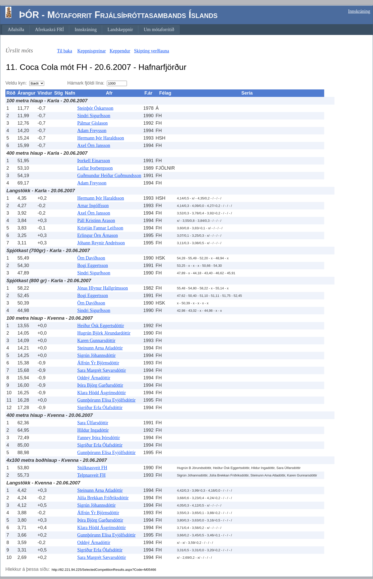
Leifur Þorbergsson (95, 168)
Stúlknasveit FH (92, 467)
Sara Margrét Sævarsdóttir (101, 370)
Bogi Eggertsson (92, 265)
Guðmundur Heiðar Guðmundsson (109, 175)
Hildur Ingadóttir (93, 430)
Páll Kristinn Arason (96, 220)
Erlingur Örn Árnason (97, 235)
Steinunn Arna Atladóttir (100, 348)
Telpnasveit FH (91, 475)
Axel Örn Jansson (93, 145)
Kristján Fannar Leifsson (100, 228)
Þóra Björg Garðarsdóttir (100, 385)
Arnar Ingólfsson (93, 205)
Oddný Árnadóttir (93, 377)
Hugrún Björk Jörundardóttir (103, 333)
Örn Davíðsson (91, 258)
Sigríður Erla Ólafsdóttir (100, 407)
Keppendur (120, 50)
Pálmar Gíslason (92, 123)
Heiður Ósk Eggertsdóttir (100, 325)
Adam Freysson (92, 130)
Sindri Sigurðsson (93, 115)
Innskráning (359, 11)
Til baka (64, 50)
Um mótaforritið (159, 29)
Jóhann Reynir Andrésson (101, 242)
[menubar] (91, 29)
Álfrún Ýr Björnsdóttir (98, 362)
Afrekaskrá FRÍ (49, 29)
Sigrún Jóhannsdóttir (96, 355)
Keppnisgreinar (91, 50)
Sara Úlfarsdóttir (92, 422)
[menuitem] (16, 29)
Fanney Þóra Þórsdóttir (98, 437)
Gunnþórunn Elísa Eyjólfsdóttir (106, 400)
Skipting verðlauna (151, 50)
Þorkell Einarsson (93, 160)
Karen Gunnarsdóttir (96, 340)
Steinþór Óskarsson (95, 108)
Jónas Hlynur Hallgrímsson (102, 288)
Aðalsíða (16, 29)
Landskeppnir (120, 29)
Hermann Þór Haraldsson (100, 138)
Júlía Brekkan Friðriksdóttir (103, 497)
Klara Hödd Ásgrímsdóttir (101, 392)
